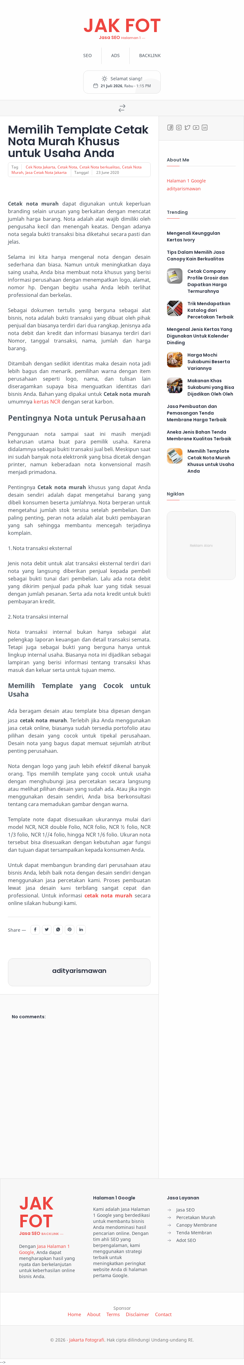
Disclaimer (137, 1314)
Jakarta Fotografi (86, 1340)
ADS (115, 55)
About (93, 1314)
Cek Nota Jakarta (40, 167)
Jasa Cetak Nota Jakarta (46, 172)
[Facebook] (170, 127)
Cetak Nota (67, 167)
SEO (87, 55)
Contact (163, 1314)
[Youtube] (196, 127)
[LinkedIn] (204, 127)
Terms (113, 1314)
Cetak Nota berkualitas (99, 167)
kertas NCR (47, 401)
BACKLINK (150, 55)
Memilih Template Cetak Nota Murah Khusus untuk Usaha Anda (78, 141)
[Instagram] (178, 127)
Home (74, 1314)
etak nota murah (109, 895)
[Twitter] (187, 127)
